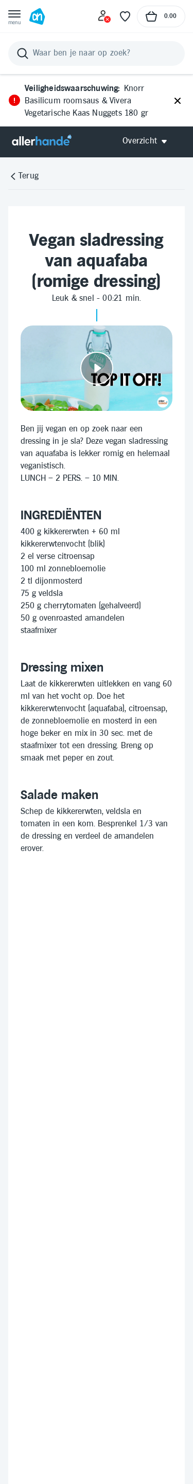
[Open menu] (14, 16)
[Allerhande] (41, 141)
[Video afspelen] (96, 368)
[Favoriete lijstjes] (125, 16)
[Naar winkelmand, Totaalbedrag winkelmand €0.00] (161, 16)
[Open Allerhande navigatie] (148, 141)
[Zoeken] (96, 53)
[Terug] (23, 176)
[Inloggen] (104, 16)
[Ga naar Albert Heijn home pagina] (37, 16)
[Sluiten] (177, 101)
